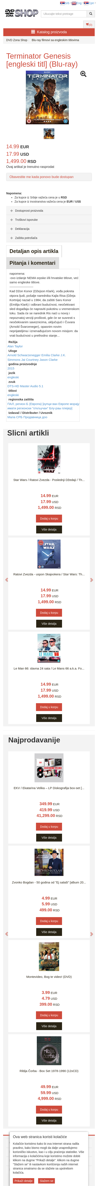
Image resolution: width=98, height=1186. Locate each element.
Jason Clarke (48, 359)
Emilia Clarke (51, 355)
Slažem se (46, 1180)
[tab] (49, 210)
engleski (13, 377)
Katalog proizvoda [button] (49, 32)
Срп (89, 3)
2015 (10, 368)
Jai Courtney (30, 359)
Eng (77, 3)
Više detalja (49, 529)
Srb (64, 3)
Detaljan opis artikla (34, 251)
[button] (4, 578)
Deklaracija (19, 228)
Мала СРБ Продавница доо (27, 417)
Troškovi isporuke (23, 219)
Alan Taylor (15, 346)
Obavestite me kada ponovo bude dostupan (42, 177)
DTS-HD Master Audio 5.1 (25, 386)
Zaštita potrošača (23, 238)
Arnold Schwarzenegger (24, 355)
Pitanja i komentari (32, 263)
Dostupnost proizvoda (26, 210)
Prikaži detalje (23, 1180)
